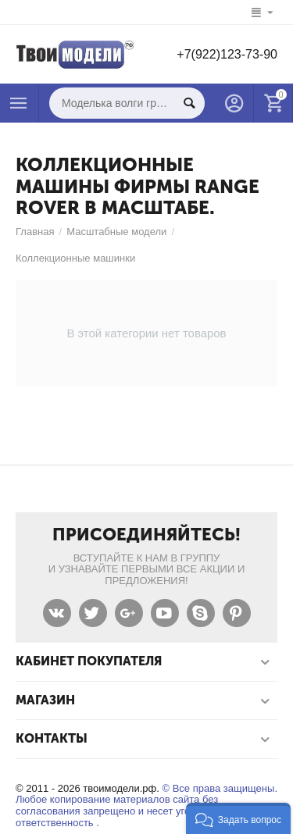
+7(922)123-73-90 (227, 54)
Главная (35, 231)
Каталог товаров (19, 103)
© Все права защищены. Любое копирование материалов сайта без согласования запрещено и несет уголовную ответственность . (146, 805)
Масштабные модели (116, 231)
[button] (238, 818)
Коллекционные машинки (75, 258)
